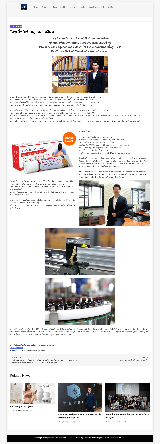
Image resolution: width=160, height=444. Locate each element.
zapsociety (17, 410)
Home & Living (94, 7)
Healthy (63, 7)
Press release (16, 26)
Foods (82, 7)
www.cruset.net (16, 348)
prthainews (51, 438)
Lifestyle (73, 7)
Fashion (53, 7)
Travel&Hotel (108, 7)
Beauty (44, 7)
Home (35, 7)
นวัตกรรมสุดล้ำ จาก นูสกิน (21, 406)
